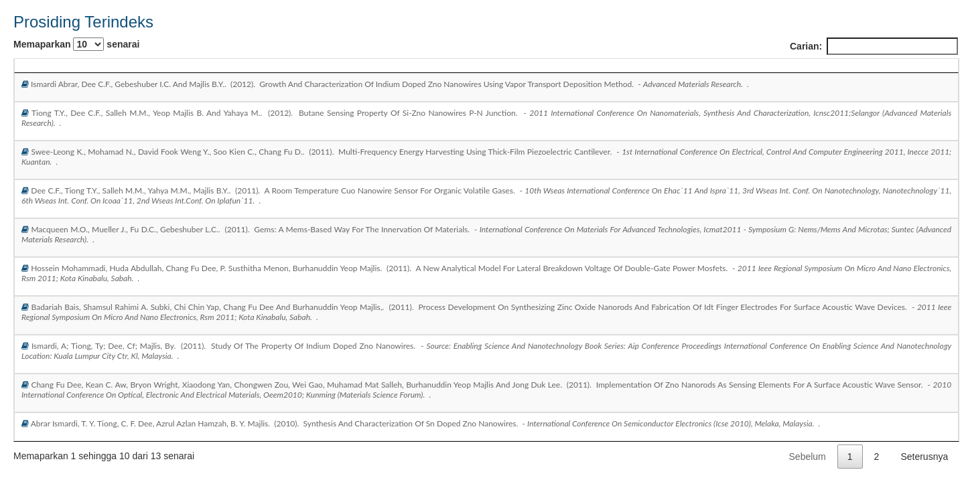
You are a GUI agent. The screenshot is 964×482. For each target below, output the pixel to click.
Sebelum (807, 456)
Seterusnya (924, 456)
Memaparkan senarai (76, 44)
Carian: (874, 46)
